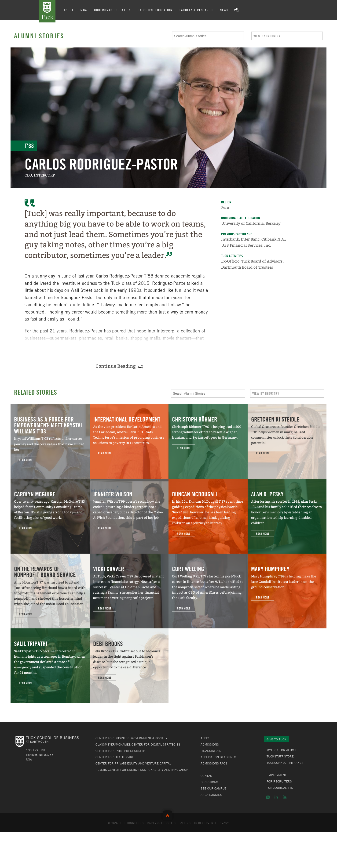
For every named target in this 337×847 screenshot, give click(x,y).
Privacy (223, 822)
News (224, 10)
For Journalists (280, 787)
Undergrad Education (112, 10)
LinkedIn (276, 797)
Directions (209, 782)
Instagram (268, 797)
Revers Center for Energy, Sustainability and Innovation (141, 769)
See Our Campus (214, 788)
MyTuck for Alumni (282, 750)
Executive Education (155, 10)
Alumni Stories (39, 36)
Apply (205, 738)
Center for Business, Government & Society (131, 738)
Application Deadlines (218, 757)
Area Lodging (211, 795)
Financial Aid (211, 751)
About (68, 10)
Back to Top (168, 814)
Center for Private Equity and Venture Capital (133, 763)
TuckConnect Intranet (285, 762)
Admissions (210, 744)
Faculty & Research (196, 10)
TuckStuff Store (280, 756)
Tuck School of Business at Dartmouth (47, 11)
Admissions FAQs (214, 763)
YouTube (284, 797)
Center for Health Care (114, 757)
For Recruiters (279, 781)
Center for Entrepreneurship (120, 751)
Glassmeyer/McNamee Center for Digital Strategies (137, 744)
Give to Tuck (276, 739)
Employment (276, 775)
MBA (84, 10)
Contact (207, 776)
